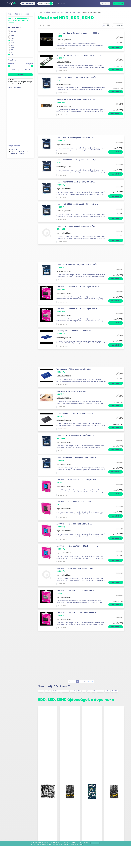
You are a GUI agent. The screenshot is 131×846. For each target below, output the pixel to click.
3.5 (12, 52)
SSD (12, 40)
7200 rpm (14, 43)
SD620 (73, 691)
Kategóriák (24, 3)
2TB (88, 691)
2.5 (12, 50)
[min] (13, 70)
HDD (12, 38)
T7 (112, 691)
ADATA (41, 691)
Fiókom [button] (105, 3)
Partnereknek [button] (118, 3)
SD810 (107, 691)
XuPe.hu (14, 149)
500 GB (13, 31)
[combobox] (44, 3)
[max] (27, 70)
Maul (12, 55)
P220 (79, 691)
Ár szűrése (12, 60)
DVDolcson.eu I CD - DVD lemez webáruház (20, 152)
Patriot (47, 691)
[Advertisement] (20, 116)
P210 (93, 691)
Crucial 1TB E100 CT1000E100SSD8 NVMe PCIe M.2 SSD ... (78, 55)
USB (84, 691)
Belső (13, 48)
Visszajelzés (61, 3)
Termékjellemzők (14, 27)
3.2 (116, 691)
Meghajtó (65, 691)
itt (82, 844)
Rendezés (118, 25)
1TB (59, 691)
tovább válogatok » (15, 88)
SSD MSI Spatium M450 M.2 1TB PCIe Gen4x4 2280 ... (77, 33)
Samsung (100, 691)
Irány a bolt (116, 47)
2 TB (12, 36)
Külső (12, 45)
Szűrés (20, 74)
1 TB (12, 33)
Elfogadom (95, 843)
